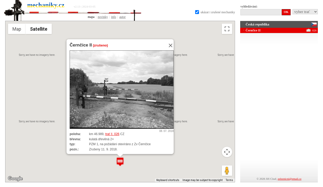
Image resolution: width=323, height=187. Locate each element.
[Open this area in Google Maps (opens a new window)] (15, 178)
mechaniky (45, 5)
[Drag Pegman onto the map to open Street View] (227, 170)
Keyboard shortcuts (167, 180)
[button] (120, 161)
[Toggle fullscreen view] (227, 29)
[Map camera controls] (227, 152)
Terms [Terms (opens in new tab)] (229, 180)
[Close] (169, 45)
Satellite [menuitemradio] (38, 29)
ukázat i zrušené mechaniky (215, 12)
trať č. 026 (112, 134)
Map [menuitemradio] (16, 29)
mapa (91, 17)
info (113, 17)
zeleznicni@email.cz (290, 178)
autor (122, 17)
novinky (103, 17)
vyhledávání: (249, 6)
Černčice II (81, 45)
